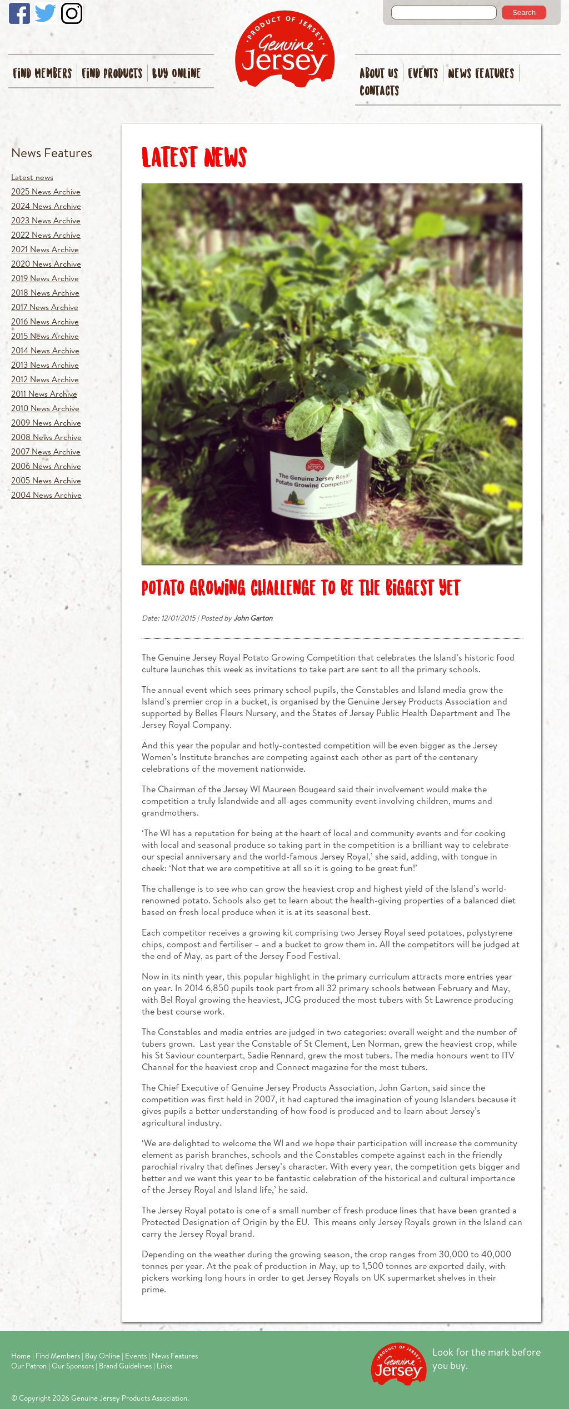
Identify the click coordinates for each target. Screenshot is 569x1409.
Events (423, 74)
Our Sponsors (73, 1366)
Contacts (380, 91)
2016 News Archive (45, 321)
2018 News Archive (45, 292)
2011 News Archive (44, 393)
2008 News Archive (46, 437)
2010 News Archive (45, 408)
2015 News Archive (45, 336)
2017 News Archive (44, 307)
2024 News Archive (46, 206)
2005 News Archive (46, 480)
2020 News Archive (46, 263)
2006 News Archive (46, 466)
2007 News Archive (46, 451)
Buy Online (176, 74)
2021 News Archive (45, 249)
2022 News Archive (46, 234)
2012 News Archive (45, 379)
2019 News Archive (45, 278)
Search (524, 12)
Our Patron (29, 1366)
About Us (379, 74)
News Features (481, 74)
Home (21, 1356)
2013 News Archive (45, 364)
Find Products (112, 74)
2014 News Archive (45, 350)
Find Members (42, 74)
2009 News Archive (46, 422)
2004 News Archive (46, 494)
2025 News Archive (46, 191)
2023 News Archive (46, 220)
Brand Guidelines (125, 1366)
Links (164, 1366)
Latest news (32, 177)
